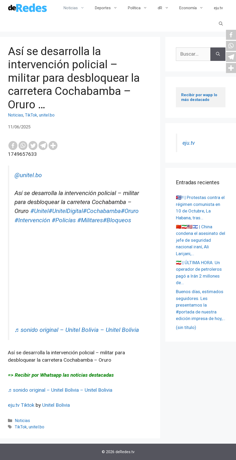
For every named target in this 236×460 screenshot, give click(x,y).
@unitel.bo (28, 175)
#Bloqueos (117, 220)
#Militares (90, 220)
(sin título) (186, 327)
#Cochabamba (102, 211)
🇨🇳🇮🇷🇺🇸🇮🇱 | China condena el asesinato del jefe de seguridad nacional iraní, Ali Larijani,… (200, 240)
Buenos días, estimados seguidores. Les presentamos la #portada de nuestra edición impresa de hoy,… (200, 305)
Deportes (109, 8)
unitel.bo (47, 115)
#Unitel (39, 211)
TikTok (31, 115)
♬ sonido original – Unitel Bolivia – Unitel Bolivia (77, 329)
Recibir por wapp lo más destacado (199, 97)
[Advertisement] (81, 289)
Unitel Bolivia (56, 405)
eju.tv (218, 8)
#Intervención (32, 220)
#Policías (64, 220)
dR (166, 8)
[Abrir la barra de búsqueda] (221, 24)
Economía (194, 8)
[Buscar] (217, 54)
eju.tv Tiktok (22, 405)
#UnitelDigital (66, 211)
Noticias (77, 8)
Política (140, 8)
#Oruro (130, 211)
